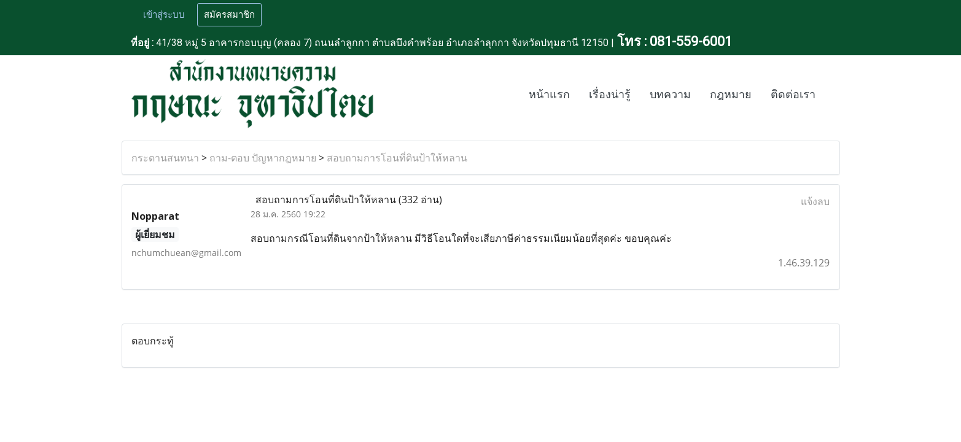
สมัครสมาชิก (229, 14)
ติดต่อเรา (793, 94)
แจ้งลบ (815, 201)
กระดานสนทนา (165, 158)
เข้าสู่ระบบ (164, 14)
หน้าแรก (549, 94)
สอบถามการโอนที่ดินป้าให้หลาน (397, 158)
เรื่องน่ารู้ (610, 94)
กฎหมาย (731, 94)
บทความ (670, 94)
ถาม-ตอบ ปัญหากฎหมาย (262, 158)
